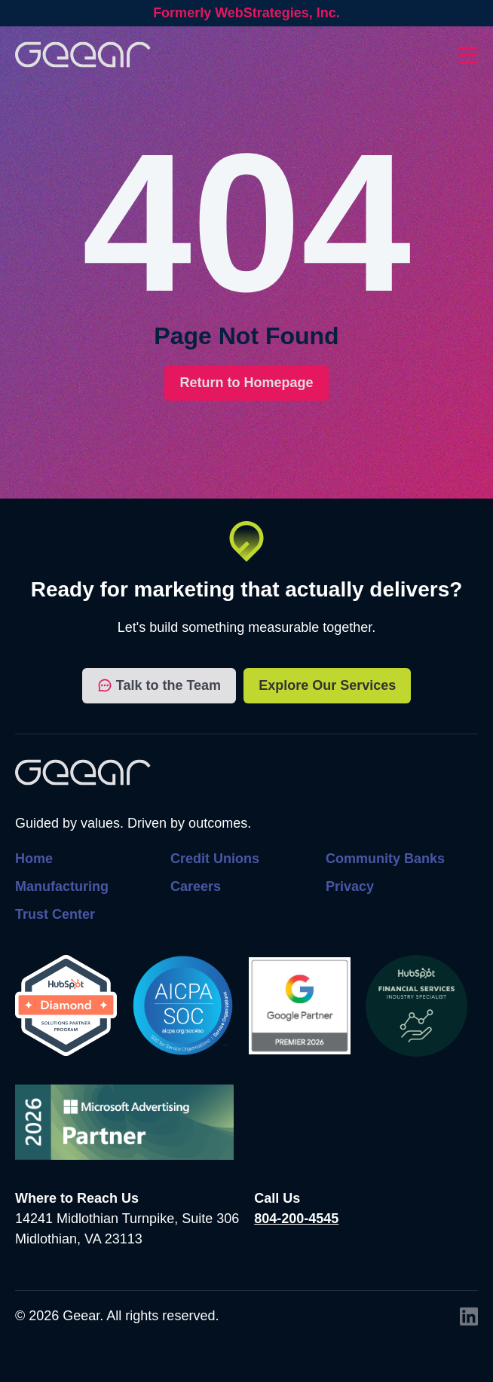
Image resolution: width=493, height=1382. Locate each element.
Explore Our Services (327, 685)
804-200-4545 (296, 1218)
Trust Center (55, 914)
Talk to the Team (159, 686)
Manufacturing (62, 886)
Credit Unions (214, 858)
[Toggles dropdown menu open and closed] (468, 55)
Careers (195, 886)
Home (34, 858)
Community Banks (385, 858)
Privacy (350, 886)
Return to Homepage (246, 382)
